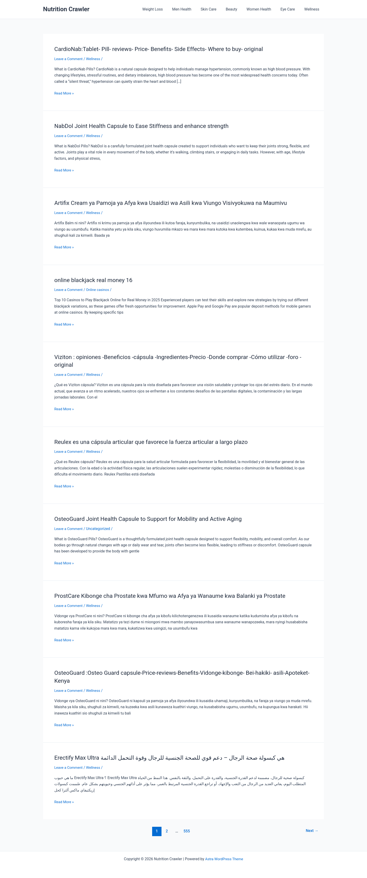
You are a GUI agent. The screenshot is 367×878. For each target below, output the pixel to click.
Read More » (64, 93)
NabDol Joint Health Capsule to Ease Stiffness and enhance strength (146, 125)
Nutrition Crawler (66, 9)
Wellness (312, 9)
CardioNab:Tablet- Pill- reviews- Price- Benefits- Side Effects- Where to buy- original (165, 48)
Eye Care (290, 9)
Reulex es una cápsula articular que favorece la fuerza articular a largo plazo (157, 440)
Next (311, 829)
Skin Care (217, 9)
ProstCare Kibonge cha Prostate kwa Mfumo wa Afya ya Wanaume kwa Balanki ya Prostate (177, 594)
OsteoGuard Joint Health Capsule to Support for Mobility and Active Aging (153, 517)
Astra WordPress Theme (224, 857)
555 (186, 829)
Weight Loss (164, 9)
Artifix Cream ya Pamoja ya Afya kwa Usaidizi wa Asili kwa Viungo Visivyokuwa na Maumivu (177, 202)
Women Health (263, 9)
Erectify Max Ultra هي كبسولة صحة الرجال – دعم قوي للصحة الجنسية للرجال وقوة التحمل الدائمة (178, 756)
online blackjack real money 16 (95, 279)
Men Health (192, 9)
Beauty (238, 9)
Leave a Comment (69, 59)
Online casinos (100, 289)
